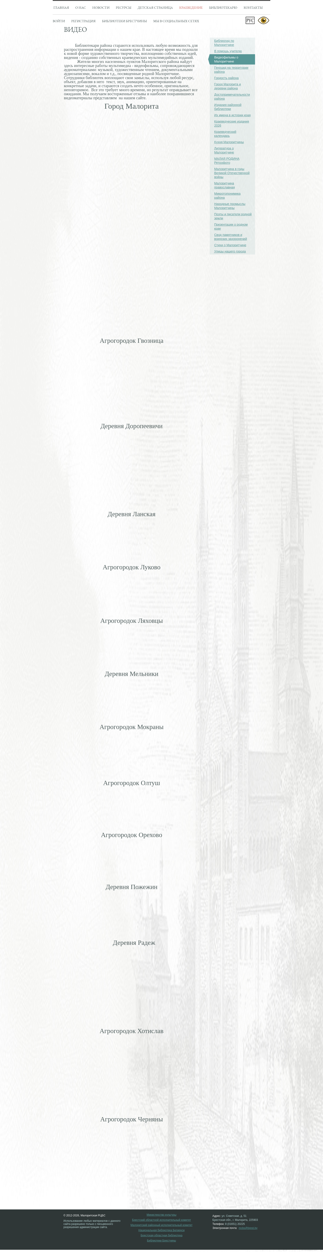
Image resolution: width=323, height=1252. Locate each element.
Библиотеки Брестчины (161, 1240)
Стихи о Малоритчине (230, 245)
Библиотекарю (223, 7)
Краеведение (191, 7)
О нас (80, 7)
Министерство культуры (162, 1214)
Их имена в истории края (232, 115)
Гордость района (226, 78)
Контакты (253, 7)
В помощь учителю (228, 51)
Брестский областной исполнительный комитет (161, 1220)
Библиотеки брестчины (124, 21)
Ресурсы (123, 7)
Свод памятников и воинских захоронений (230, 237)
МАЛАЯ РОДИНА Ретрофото (226, 160)
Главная (61, 7)
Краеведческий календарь (225, 134)
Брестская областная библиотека (161, 1235)
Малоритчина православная (224, 185)
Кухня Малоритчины (229, 142)
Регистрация (83, 21)
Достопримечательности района (232, 96)
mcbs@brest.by (248, 1228)
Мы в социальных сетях (176, 21)
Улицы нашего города (230, 251)
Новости (100, 7)
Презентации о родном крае (231, 226)
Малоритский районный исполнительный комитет (161, 1225)
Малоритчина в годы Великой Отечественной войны (232, 173)
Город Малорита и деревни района (227, 86)
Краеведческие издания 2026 (231, 123)
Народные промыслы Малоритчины (229, 206)
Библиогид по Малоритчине (224, 43)
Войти (59, 21)
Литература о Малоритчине (224, 150)
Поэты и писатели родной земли (233, 216)
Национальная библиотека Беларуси (161, 1230)
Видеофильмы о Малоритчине (224, 59)
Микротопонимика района (227, 195)
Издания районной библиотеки (227, 107)
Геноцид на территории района (231, 69)
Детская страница (155, 7)
